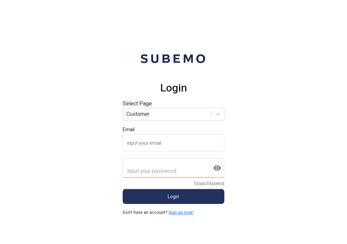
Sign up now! (180, 212)
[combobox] (127, 114)
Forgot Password (209, 183)
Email (129, 129)
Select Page (137, 103)
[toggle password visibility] (217, 168)
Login (173, 196)
